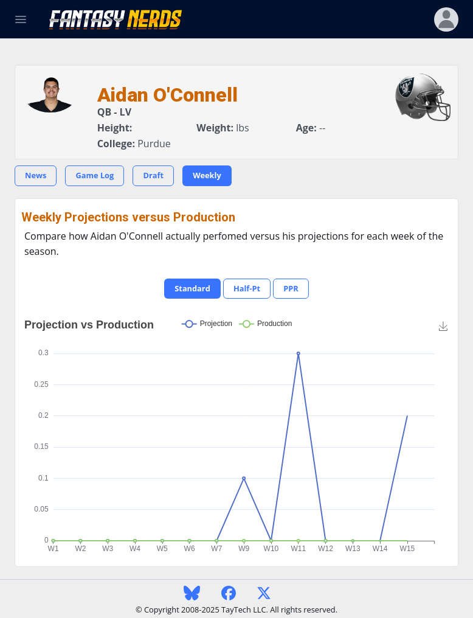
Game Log (94, 175)
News (35, 175)
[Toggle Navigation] (21, 19)
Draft (153, 175)
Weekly (207, 175)
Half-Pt (246, 288)
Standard (192, 288)
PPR (291, 288)
